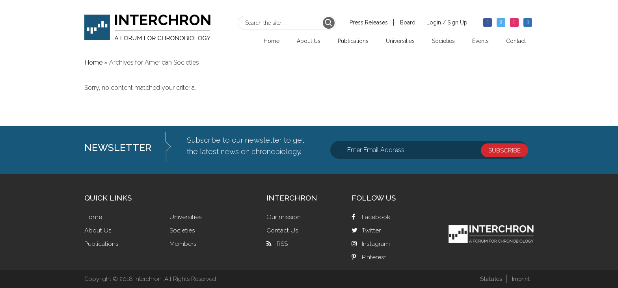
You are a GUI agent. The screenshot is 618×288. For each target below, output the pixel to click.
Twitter (371, 230)
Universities (185, 217)
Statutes (489, 278)
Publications (101, 243)
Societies (182, 230)
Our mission (283, 217)
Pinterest (374, 257)
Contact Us (282, 230)
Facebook (376, 217)
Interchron (147, 26)
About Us (98, 230)
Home (93, 217)
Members (183, 243)
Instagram (376, 243)
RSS (282, 243)
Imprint (520, 278)
